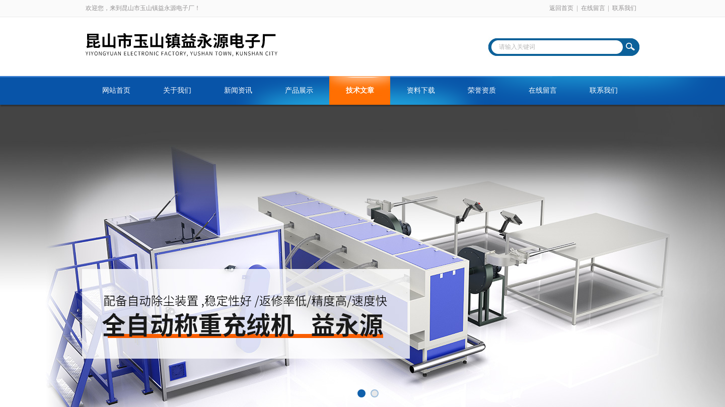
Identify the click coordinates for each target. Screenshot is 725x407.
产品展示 (299, 90)
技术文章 (360, 90)
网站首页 (116, 90)
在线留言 (593, 8)
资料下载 (421, 90)
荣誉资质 (482, 90)
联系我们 (624, 8)
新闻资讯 (238, 90)
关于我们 (177, 90)
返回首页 (561, 8)
